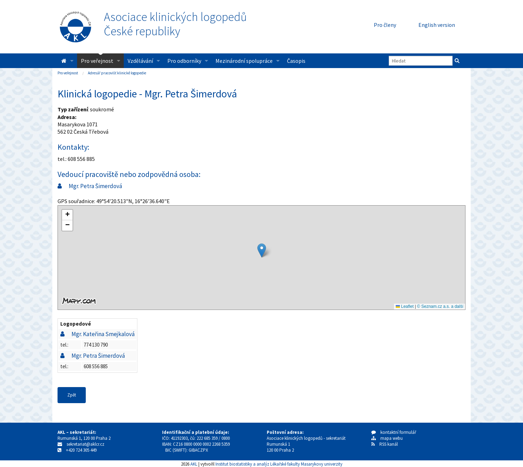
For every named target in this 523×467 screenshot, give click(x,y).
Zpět (71, 395)
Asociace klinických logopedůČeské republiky (175, 24)
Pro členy (385, 24)
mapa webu (387, 438)
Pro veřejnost (97, 60)
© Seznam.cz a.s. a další (440, 306)
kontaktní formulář (393, 432)
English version (436, 24)
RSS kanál (388, 444)
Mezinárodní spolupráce (244, 60)
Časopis (296, 60)
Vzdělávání (140, 60)
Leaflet (405, 306)
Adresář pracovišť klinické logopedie (117, 73)
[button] (261, 250)
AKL (193, 464)
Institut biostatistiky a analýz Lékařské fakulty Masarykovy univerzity (278, 464)
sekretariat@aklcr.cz (85, 444)
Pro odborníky (184, 60)
